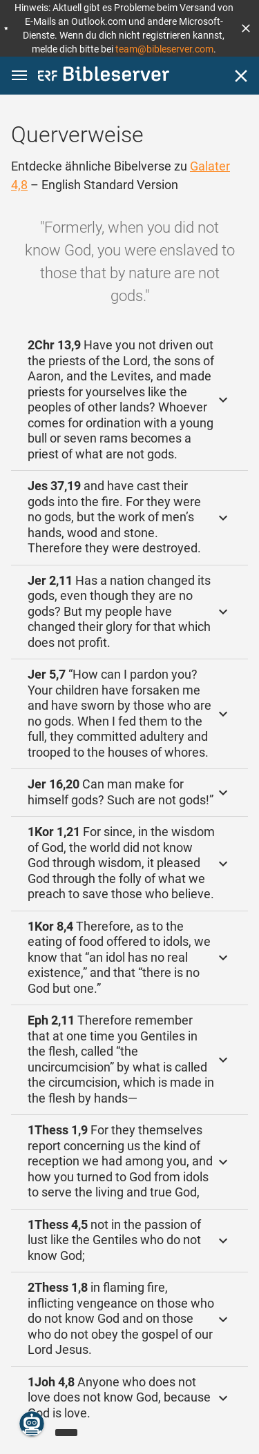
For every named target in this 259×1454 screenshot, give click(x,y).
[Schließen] (241, 76)
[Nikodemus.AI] (31, 1423)
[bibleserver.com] (103, 76)
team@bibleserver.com (164, 49)
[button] (246, 28)
